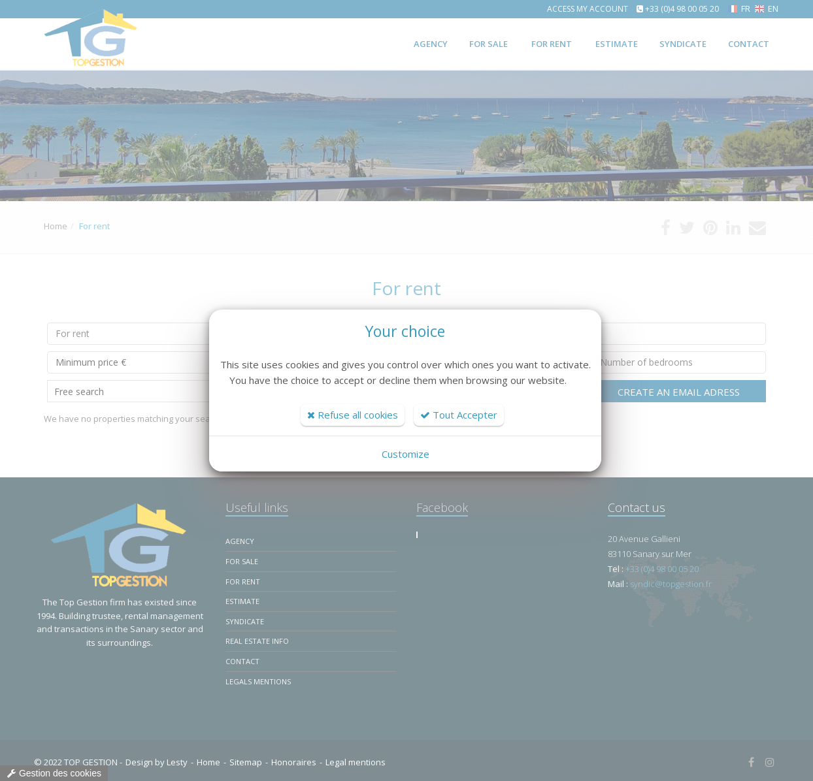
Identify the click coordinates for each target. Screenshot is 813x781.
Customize (405, 453)
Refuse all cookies (352, 414)
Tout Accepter (458, 414)
